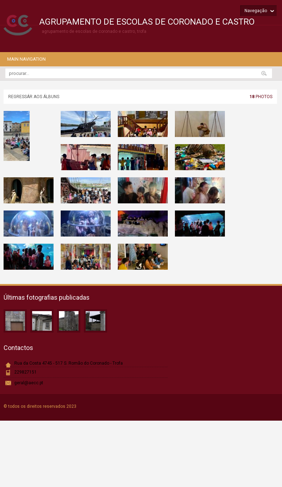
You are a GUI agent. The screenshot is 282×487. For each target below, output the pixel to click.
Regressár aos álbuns (33, 96)
